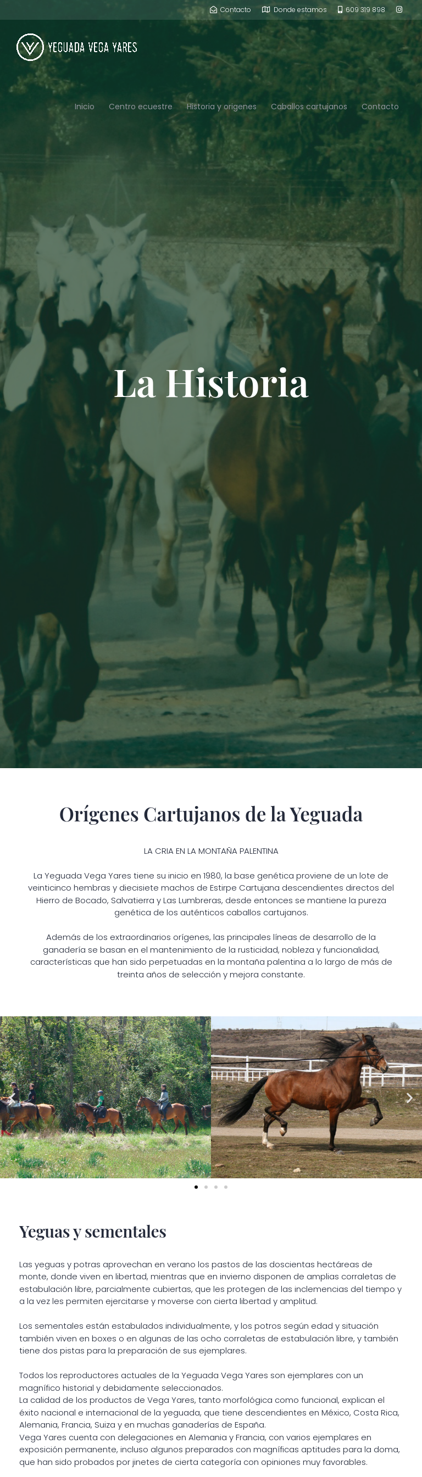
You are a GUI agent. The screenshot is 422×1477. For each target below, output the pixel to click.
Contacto (380, 106)
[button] (12, 1097)
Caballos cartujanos (309, 106)
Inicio (85, 106)
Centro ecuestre (141, 106)
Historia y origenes (222, 106)
